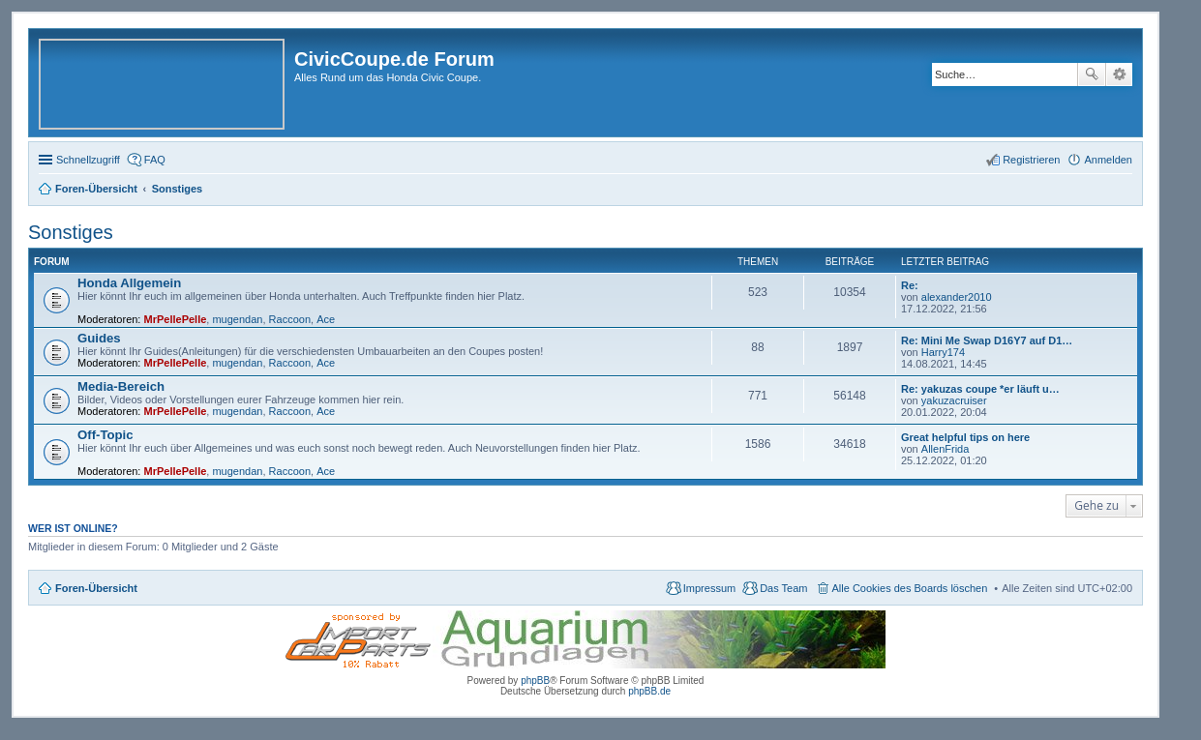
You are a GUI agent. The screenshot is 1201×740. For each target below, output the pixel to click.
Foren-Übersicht (96, 588)
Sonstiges (70, 232)
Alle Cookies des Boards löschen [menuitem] (910, 588)
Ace (325, 319)
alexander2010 (956, 297)
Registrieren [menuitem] (1031, 159)
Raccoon (290, 319)
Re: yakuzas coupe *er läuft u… (980, 389)
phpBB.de (649, 691)
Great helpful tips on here (965, 437)
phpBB (535, 680)
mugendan (237, 319)
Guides (99, 338)
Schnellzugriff (88, 159)
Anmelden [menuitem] (1108, 159)
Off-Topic (105, 435)
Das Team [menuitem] (783, 588)
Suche (1091, 74)
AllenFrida (945, 449)
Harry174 (943, 352)
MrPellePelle (175, 319)
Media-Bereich (121, 386)
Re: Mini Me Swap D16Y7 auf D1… (986, 340)
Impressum (709, 588)
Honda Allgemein (129, 283)
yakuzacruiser (954, 400)
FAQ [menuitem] (154, 159)
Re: (909, 285)
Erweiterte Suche (1119, 74)
